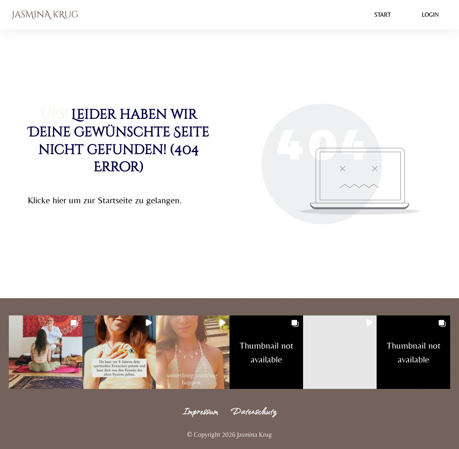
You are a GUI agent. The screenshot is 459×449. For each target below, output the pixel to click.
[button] (45, 352)
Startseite (115, 200)
